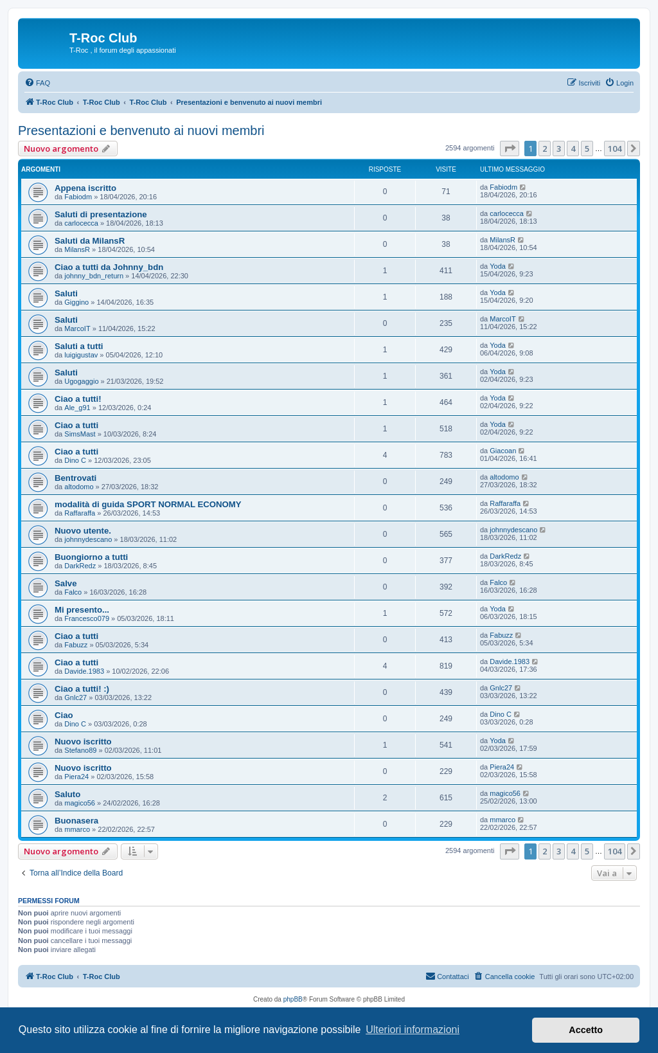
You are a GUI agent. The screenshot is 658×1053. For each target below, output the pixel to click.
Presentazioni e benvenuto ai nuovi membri (141, 130)
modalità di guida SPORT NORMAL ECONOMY (148, 504)
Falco (73, 592)
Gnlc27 (75, 697)
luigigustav (81, 355)
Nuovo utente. (83, 531)
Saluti (66, 293)
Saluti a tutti (79, 346)
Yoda (498, 266)
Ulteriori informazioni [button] (412, 1029)
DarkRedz (80, 566)
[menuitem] (37, 83)
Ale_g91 (77, 407)
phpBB (293, 999)
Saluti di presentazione (101, 214)
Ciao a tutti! (78, 399)
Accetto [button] (586, 1030)
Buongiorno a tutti (91, 557)
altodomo (78, 487)
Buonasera (76, 820)
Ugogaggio (81, 381)
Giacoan (503, 451)
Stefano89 (80, 750)
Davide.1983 (84, 671)
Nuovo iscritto (83, 741)
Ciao (64, 715)
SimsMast (79, 434)
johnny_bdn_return (93, 276)
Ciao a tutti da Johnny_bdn (109, 267)
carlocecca (81, 223)
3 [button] (558, 148)
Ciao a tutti (76, 425)
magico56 (79, 803)
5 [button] (587, 148)
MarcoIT (77, 328)
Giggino (76, 302)
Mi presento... (82, 610)
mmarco (77, 829)
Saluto (67, 794)
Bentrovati (75, 478)
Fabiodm (78, 197)
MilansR (77, 249)
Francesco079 (86, 618)
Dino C (75, 460)
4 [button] (573, 148)
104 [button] (614, 148)
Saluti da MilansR (90, 241)
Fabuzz (75, 645)
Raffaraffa (79, 513)
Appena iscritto (85, 188)
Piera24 (76, 776)
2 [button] (544, 148)
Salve (65, 583)
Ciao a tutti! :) (82, 689)
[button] (509, 148)
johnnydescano (88, 539)
